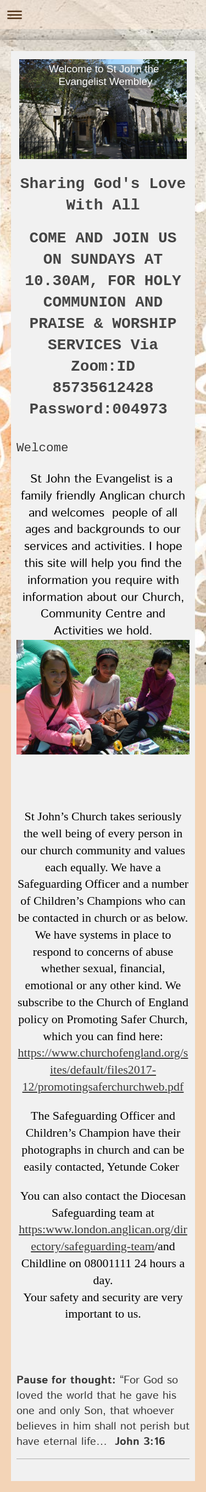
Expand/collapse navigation (103, 14)
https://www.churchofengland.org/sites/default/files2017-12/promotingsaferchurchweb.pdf (103, 1069)
